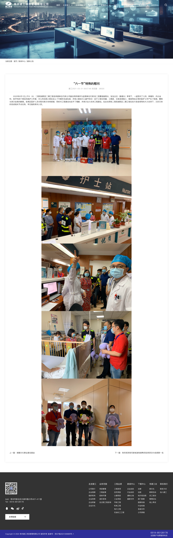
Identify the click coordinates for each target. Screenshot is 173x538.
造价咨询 (102, 499)
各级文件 (141, 509)
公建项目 (117, 495)
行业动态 (130, 492)
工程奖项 (117, 489)
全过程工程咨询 (105, 502)
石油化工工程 (119, 512)
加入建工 (163, 492)
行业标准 (141, 505)
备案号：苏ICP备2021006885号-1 (61, 534)
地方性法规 (142, 495)
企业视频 (92, 492)
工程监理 (102, 492)
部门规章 (141, 499)
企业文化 (92, 505)
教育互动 (152, 492)
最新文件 (130, 499)
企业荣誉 (92, 502)
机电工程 (117, 505)
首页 (58, 5)
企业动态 (130, 489)
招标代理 (102, 495)
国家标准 (141, 502)
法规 (139, 492)
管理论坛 (152, 499)
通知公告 (30, 61)
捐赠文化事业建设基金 (26, 452)
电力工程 (117, 509)
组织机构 (92, 495)
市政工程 (117, 502)
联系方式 (163, 489)
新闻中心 (22, 61)
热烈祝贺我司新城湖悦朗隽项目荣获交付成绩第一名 (143, 452)
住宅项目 (117, 492)
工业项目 (117, 499)
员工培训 (152, 495)
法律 (139, 489)
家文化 (151, 489)
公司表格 (141, 512)
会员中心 (154, 5)
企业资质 (92, 499)
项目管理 (102, 489)
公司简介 (92, 489)
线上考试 (152, 502)
